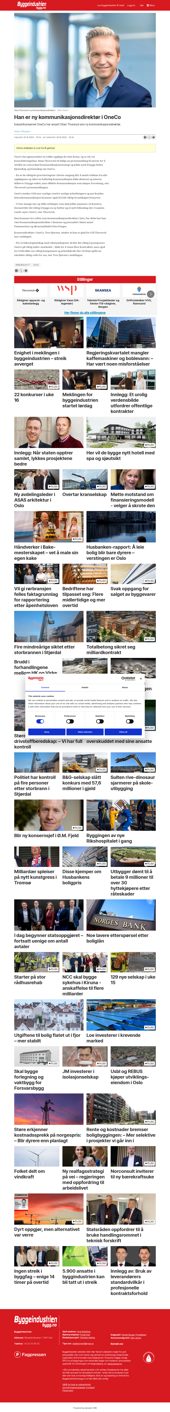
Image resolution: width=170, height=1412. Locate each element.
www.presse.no (114, 1363)
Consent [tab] (45, 687)
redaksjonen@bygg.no (83, 1343)
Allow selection (85, 732)
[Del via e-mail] (154, 137)
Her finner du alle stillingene (85, 313)
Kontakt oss (117, 1343)
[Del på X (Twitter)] (149, 137)
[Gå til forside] (32, 5)
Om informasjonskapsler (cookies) (78, 1387)
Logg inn (131, 5)
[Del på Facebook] (145, 137)
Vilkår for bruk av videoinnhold (76, 1384)
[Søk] (141, 5)
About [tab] (125, 687)
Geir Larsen (135, 1337)
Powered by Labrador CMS (85, 1408)
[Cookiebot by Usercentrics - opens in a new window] (123, 679)
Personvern (67, 1390)
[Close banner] (141, 679)
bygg (36, 265)
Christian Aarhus (87, 1337)
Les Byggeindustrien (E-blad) (110, 5)
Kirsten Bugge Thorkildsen (134, 1334)
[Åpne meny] (151, 5)
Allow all (123, 732)
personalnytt (23, 265)
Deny (46, 732)
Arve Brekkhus (84, 1331)
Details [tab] (85, 687)
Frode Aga (85, 1334)
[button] (150, 294)
